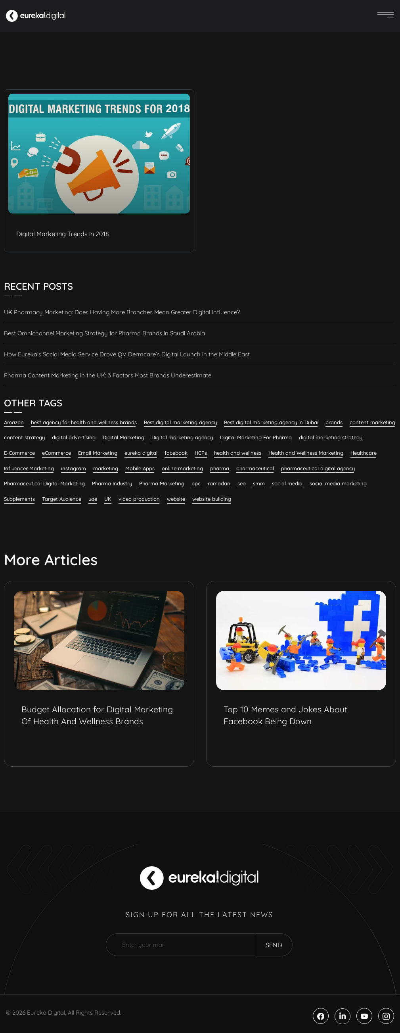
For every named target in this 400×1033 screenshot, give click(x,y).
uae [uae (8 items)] (92, 499)
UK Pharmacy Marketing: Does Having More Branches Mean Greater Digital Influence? (122, 312)
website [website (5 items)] (176, 499)
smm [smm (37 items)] (259, 483)
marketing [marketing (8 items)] (105, 468)
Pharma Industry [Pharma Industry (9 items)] (112, 483)
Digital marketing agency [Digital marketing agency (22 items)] (182, 437)
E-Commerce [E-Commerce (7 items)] (19, 453)
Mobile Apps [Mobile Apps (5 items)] (140, 468)
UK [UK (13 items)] (107, 499)
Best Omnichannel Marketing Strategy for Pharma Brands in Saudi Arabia (104, 333)
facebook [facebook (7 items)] (176, 453)
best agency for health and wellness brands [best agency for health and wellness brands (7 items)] (84, 422)
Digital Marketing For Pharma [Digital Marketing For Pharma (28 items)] (256, 437)
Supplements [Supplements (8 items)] (19, 499)
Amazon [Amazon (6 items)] (14, 422)
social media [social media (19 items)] (287, 483)
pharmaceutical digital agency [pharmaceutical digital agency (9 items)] (318, 468)
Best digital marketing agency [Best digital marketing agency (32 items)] (180, 422)
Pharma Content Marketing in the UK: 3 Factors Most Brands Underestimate (107, 375)
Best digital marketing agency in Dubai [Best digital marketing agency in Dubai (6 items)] (271, 422)
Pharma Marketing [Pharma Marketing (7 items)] (161, 483)
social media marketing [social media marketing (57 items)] (338, 483)
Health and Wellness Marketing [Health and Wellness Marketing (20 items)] (305, 453)
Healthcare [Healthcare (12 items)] (363, 453)
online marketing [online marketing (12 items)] (182, 468)
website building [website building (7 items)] (211, 499)
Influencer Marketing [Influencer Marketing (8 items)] (29, 468)
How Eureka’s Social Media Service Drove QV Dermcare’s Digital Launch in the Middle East (127, 354)
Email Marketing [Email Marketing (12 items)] (97, 453)
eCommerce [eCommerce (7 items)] (56, 453)
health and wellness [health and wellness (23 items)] (237, 453)
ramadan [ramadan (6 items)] (219, 483)
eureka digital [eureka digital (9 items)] (140, 453)
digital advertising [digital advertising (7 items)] (74, 437)
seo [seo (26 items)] (241, 483)
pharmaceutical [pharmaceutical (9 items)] (255, 468)
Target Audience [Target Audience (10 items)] (61, 499)
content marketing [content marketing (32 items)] (372, 422)
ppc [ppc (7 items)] (196, 483)
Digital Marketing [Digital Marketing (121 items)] (123, 437)
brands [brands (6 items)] (334, 422)
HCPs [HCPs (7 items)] (201, 453)
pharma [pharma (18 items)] (219, 468)
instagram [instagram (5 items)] (73, 468)
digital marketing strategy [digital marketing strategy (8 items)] (330, 437)
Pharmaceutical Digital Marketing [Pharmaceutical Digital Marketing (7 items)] (44, 483)
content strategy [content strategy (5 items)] (24, 437)
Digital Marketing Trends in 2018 (62, 234)
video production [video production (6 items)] (139, 499)
